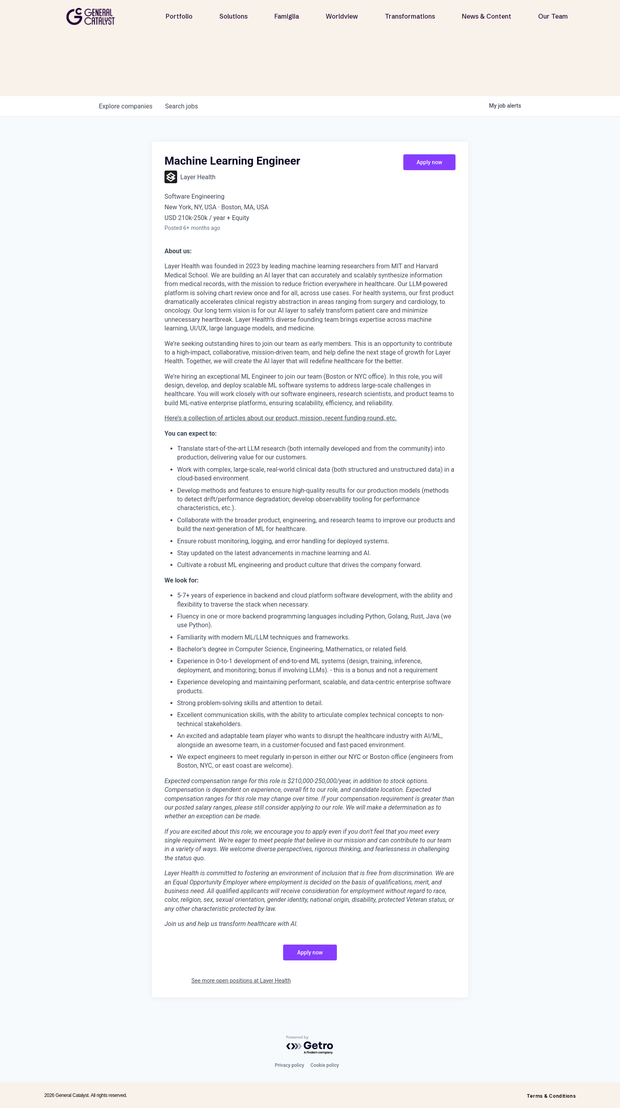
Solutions (233, 16)
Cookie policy (324, 1065)
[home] (93, 16)
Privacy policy (289, 1065)
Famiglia (286, 16)
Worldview (342, 16)
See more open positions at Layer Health (241, 980)
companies (125, 106)
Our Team (553, 16)
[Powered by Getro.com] (310, 1045)
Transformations (410, 16)
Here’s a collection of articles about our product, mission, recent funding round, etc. (280, 418)
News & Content (486, 16)
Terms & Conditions (551, 1096)
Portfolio (179, 16)
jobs (181, 106)
